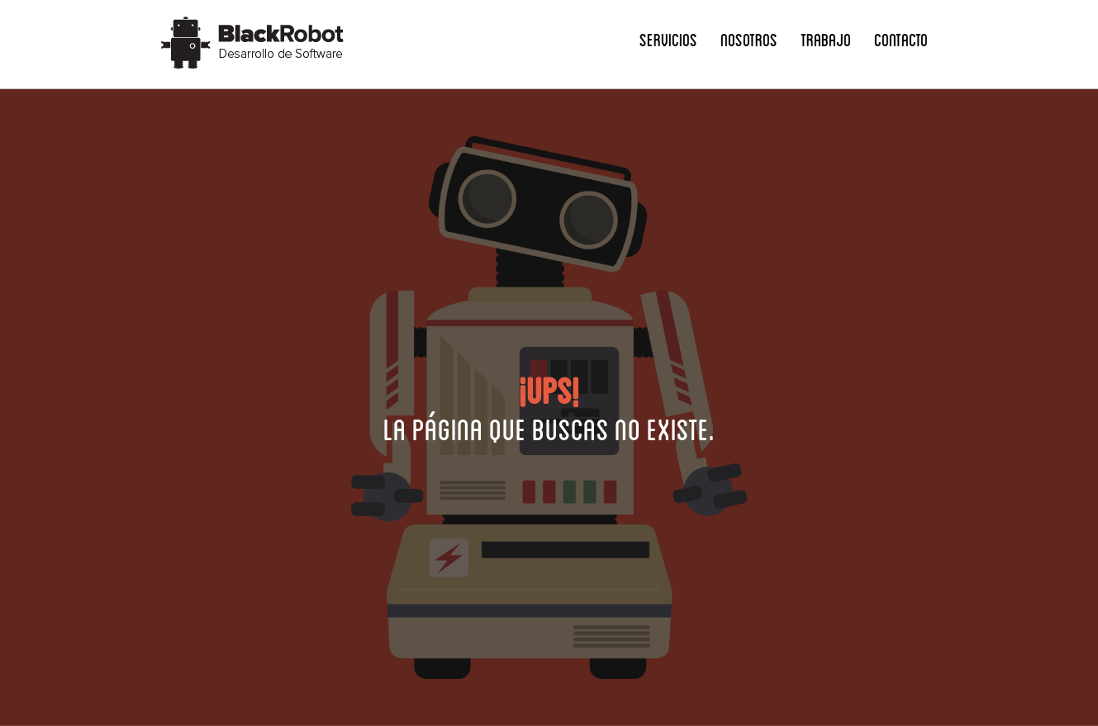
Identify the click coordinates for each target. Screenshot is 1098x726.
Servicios (668, 39)
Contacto (901, 39)
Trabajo (826, 39)
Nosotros (748, 39)
